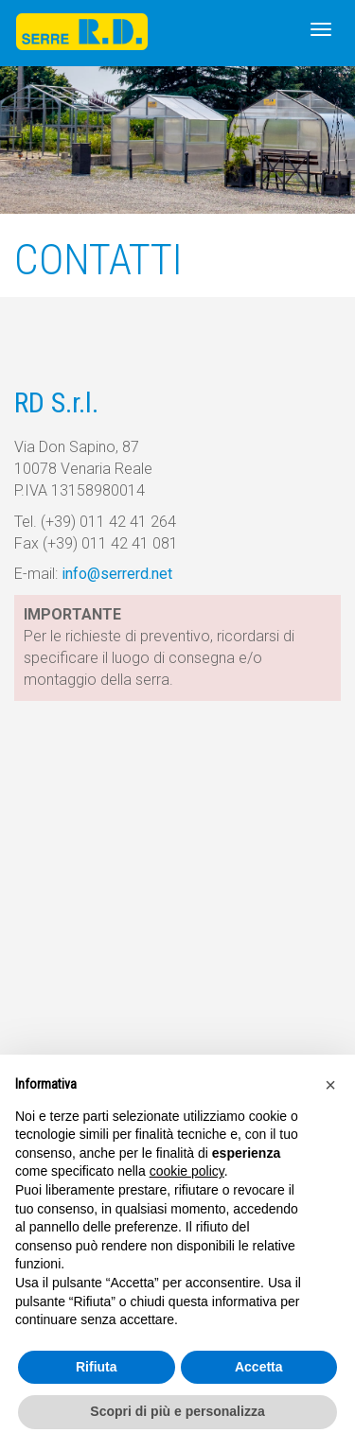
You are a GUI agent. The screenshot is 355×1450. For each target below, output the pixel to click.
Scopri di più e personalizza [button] (177, 1411)
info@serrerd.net (117, 574)
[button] (330, 1085)
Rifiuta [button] (96, 1366)
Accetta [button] (259, 1366)
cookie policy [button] (187, 1171)
